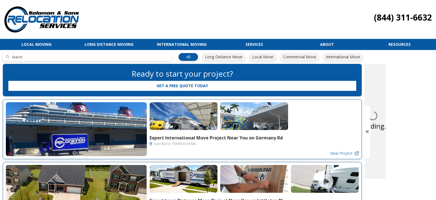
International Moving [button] (182, 44)
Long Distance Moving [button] (109, 44)
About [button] (327, 44)
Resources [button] (399, 44)
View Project (154, 153)
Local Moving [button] (36, 44)
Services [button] (254, 44)
